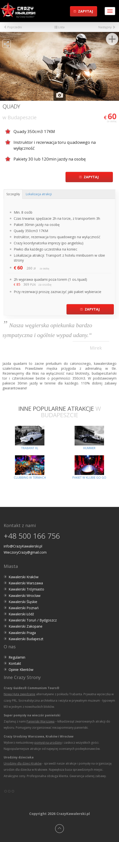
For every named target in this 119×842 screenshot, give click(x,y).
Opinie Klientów (21, 669)
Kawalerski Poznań (24, 608)
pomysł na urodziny (48, 742)
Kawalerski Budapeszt (26, 638)
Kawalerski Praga (22, 632)
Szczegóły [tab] (13, 194)
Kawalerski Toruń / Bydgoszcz (33, 620)
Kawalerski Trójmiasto (26, 589)
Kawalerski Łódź (21, 614)
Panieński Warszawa (40, 721)
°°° (9, 793)
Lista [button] (59, 27)
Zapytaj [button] (83, 11)
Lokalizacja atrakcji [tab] (39, 194)
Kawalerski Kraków (24, 577)
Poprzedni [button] (13, 27)
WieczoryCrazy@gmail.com (25, 552)
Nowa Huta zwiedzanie (19, 694)
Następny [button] (106, 27)
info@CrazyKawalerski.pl (23, 546)
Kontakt (15, 663)
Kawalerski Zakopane (25, 626)
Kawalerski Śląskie (23, 601)
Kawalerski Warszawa (26, 583)
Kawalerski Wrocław (24, 595)
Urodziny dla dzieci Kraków (22, 763)
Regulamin (17, 657)
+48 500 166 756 (32, 536)
